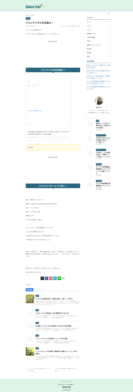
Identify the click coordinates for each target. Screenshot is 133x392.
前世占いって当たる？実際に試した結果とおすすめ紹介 (98, 66)
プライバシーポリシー (66, 380)
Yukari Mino (30, 137)
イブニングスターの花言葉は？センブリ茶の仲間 (50, 338)
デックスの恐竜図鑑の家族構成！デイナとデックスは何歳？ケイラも (98, 82)
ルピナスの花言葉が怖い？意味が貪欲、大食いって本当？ (53, 298)
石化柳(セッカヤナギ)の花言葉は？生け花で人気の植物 (52, 325)
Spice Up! (66, 386)
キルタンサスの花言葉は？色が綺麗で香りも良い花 (51, 313)
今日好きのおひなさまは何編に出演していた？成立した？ (98, 71)
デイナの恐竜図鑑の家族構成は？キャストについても (98, 87)
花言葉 (29, 284)
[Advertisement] (53, 54)
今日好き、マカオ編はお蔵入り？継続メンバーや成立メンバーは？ (98, 77)
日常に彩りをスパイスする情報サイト (66, 384)
